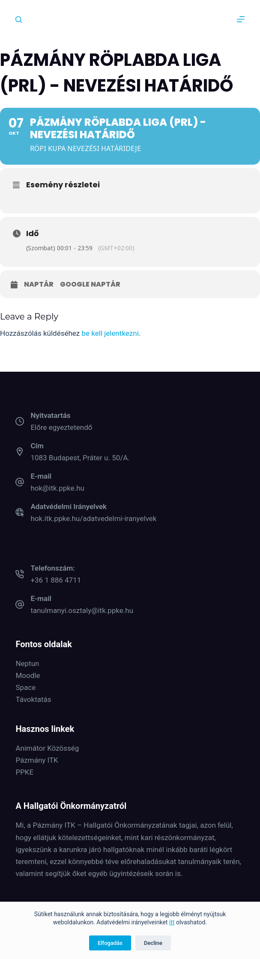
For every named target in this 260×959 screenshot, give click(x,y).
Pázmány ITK (36, 760)
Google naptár (90, 284)
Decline (153, 943)
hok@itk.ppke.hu (57, 488)
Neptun (27, 663)
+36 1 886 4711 (55, 580)
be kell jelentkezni (110, 333)
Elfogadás (110, 943)
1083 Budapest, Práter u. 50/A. (79, 457)
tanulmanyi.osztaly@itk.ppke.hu (81, 610)
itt (172, 922)
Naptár (39, 284)
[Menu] (241, 19)
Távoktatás (33, 699)
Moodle (27, 675)
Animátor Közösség (47, 748)
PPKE (24, 772)
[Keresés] (18, 19)
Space (25, 687)
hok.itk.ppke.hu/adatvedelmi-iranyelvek (93, 518)
